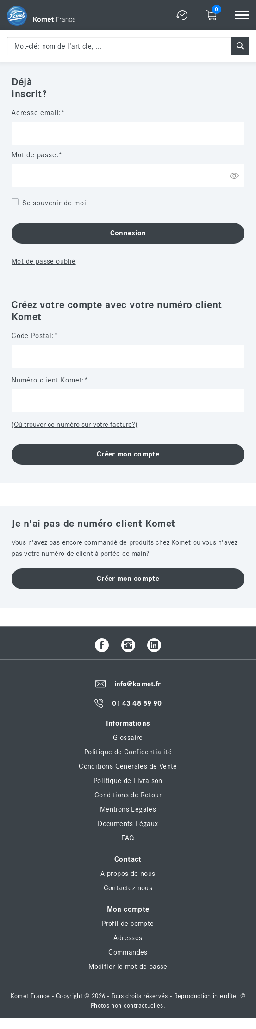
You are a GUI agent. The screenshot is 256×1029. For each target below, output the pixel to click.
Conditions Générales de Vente (128, 766)
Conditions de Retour (128, 795)
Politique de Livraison (128, 780)
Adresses (127, 938)
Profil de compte (128, 923)
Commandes (128, 952)
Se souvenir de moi (54, 203)
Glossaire (128, 737)
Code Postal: (33, 335)
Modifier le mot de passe (128, 966)
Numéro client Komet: (48, 380)
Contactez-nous (128, 888)
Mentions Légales (128, 809)
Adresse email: (36, 113)
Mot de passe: (35, 155)
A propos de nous (127, 873)
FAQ (127, 838)
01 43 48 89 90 (137, 703)
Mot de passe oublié (44, 261)
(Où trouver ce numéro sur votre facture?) (74, 424)
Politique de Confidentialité (128, 752)
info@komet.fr (137, 684)
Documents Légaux (128, 823)
